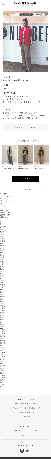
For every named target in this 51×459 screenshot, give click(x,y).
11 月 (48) (2, 240)
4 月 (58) (2, 367)
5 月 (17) (2, 273)
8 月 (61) (2, 382)
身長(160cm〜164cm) (5, 216)
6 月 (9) (2, 271)
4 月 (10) (2, 275)
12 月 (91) (2, 352)
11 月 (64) (2, 377)
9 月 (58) (2, 312)
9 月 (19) (2, 289)
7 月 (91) (2, 361)
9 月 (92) (2, 335)
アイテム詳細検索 (31, 403)
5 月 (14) (2, 296)
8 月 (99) (2, 359)
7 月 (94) (2, 338)
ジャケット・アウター (6, 196)
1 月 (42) (2, 372)
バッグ (1, 207)
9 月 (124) (2, 358)
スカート (2, 203)
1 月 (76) (2, 349)
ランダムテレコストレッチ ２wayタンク (18, 96)
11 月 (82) (2, 331)
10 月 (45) (2, 310)
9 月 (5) (2, 266)
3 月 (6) (2, 277)
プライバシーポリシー (18, 408)
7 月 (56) (2, 384)
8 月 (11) (2, 268)
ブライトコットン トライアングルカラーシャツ (21, 102)
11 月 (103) (3, 354)
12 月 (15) (2, 284)
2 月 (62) (2, 347)
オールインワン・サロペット (7, 202)
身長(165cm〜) (4, 217)
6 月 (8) (2, 249)
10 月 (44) (2, 241)
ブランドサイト (25, 435)
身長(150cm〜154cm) (5, 212)
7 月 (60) (2, 315)
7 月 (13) (2, 293)
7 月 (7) (2, 270)
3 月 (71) (2, 322)
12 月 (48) (2, 238)
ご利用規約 (21, 412)
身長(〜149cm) (4, 210)
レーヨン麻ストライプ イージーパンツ (18, 99)
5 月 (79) (2, 319)
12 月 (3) (2, 261)
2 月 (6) (2, 256)
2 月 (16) (2, 278)
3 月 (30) (2, 300)
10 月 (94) (2, 333)
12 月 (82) (2, 330)
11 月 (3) (2, 263)
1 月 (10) (2, 257)
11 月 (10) (2, 286)
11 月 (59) (2, 308)
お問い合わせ (30, 412)
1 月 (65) (2, 326)
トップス (2, 198)
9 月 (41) (2, 243)
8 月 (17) (2, 291)
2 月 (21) (2, 301)
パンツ (1, 200)
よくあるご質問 (25, 416)
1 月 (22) (2, 303)
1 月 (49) (2, 234)
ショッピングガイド (19, 403)
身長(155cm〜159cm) (5, 214)
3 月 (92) (2, 368)
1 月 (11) (2, 280)
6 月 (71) (2, 317)
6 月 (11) (2, 294)
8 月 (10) (2, 245)
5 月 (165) (2, 342)
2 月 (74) (2, 233)
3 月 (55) (2, 231)
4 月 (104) (2, 344)
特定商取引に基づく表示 (33, 408)
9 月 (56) (2, 381)
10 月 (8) (2, 287)
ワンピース (3, 205)
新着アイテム (17, 431)
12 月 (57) (2, 375)
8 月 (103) (2, 337)
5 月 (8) (2, 250)
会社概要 (34, 431)
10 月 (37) (2, 379)
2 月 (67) (2, 370)
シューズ (2, 195)
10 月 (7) (2, 264)
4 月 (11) (2, 229)
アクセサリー (3, 209)
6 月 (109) (2, 340)
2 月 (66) (2, 324)
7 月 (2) (2, 247)
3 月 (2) (2, 254)
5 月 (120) (2, 365)
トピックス (27, 431)
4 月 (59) (2, 321)
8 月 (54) (2, 314)
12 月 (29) (2, 307)
